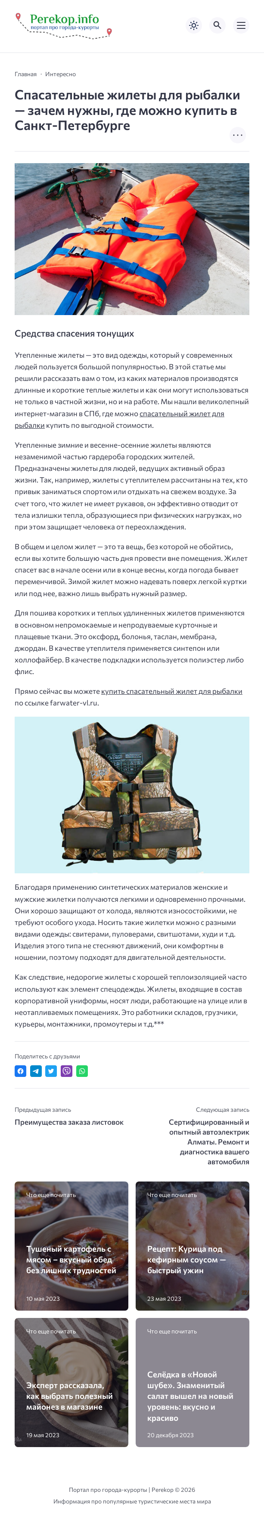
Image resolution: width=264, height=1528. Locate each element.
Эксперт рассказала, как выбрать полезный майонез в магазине (69, 1395)
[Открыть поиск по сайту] (217, 25)
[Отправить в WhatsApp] (82, 1071)
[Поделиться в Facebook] (20, 1071)
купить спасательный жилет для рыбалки (171, 691)
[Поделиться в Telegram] (36, 1071)
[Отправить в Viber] (66, 1071)
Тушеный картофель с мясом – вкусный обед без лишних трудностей (71, 1259)
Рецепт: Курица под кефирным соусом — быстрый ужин (186, 1259)
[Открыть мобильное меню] (241, 25)
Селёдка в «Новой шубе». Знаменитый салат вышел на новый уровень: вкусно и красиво (190, 1396)
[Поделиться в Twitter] (51, 1071)
